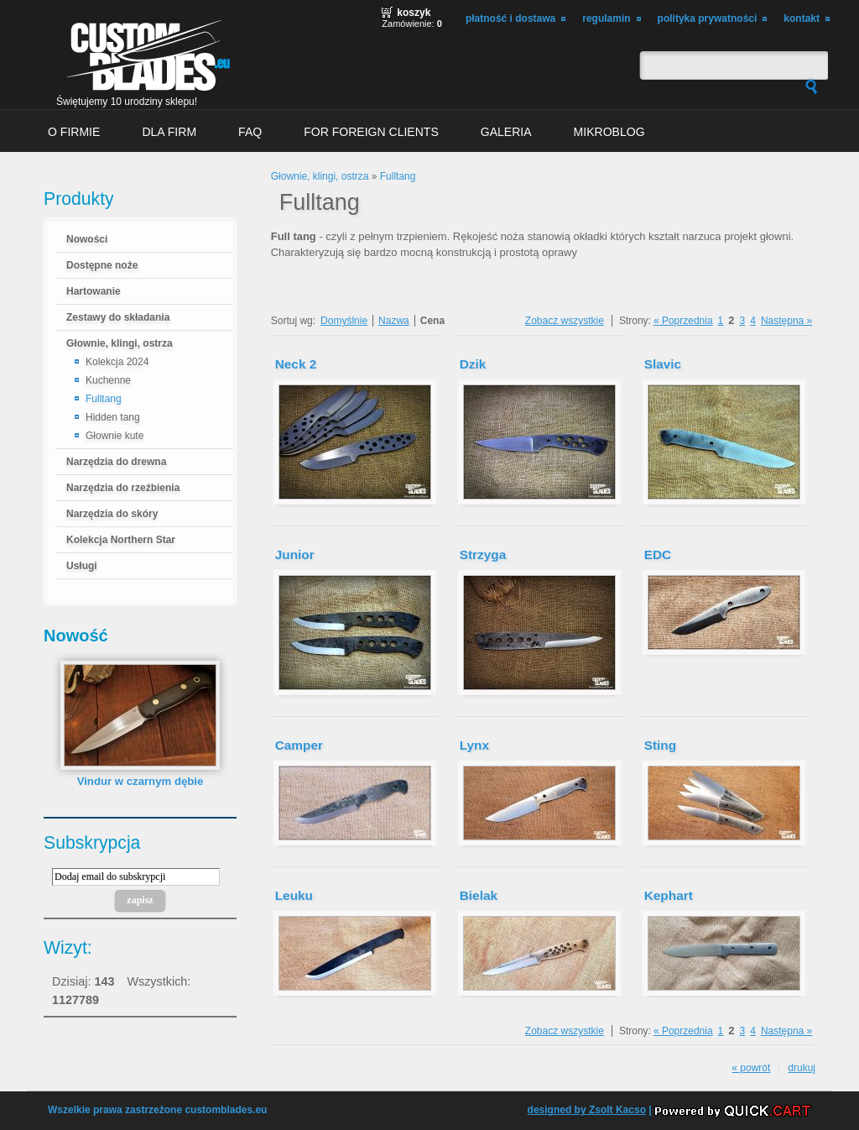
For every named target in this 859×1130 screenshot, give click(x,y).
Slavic (662, 364)
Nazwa (393, 321)
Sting (660, 745)
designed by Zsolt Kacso (587, 1110)
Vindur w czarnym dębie (140, 781)
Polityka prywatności (707, 18)
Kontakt (802, 18)
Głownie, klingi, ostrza (119, 343)
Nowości (86, 239)
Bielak (478, 895)
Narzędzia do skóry (112, 514)
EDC (657, 554)
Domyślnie (343, 321)
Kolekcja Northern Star (120, 540)
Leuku (294, 895)
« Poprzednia (683, 321)
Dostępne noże (102, 265)
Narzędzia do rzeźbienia (123, 488)
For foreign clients (371, 132)
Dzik (473, 364)
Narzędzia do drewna (116, 462)
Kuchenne (108, 380)
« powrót (750, 1068)
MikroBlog (609, 132)
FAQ (250, 132)
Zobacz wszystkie (564, 321)
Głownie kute (114, 436)
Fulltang (104, 399)
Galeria (506, 132)
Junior (295, 554)
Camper (299, 745)
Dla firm (169, 132)
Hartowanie (93, 291)
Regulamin (606, 18)
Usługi (81, 566)
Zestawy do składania (117, 317)
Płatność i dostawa (510, 18)
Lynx (474, 745)
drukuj (801, 1068)
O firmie (74, 132)
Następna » (786, 321)
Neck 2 (296, 364)
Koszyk (413, 12)
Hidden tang (113, 417)
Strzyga (483, 554)
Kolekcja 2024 (117, 362)
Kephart (668, 895)
